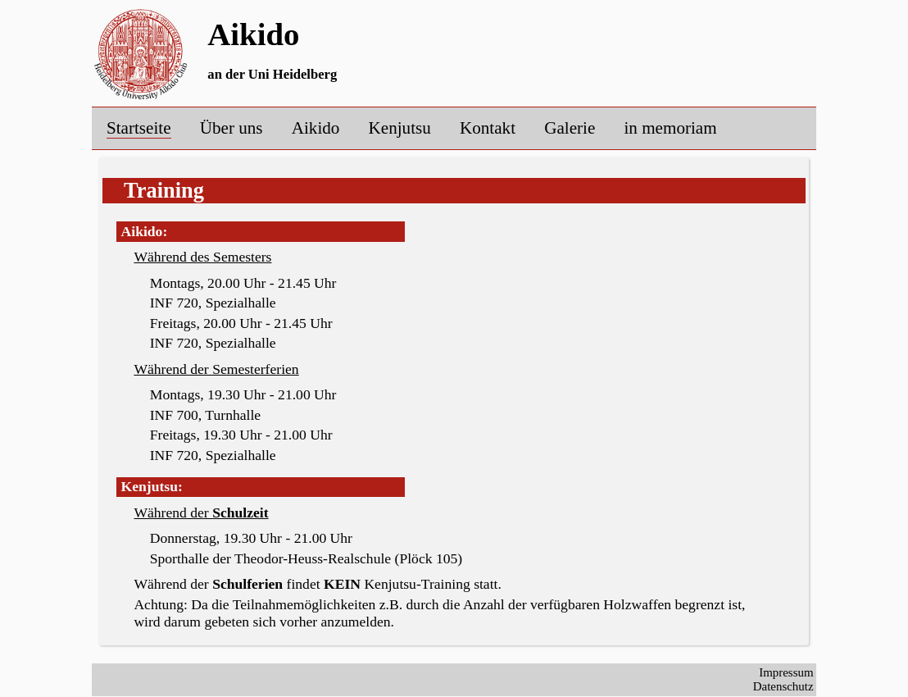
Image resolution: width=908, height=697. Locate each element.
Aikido (316, 128)
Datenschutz (783, 686)
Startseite (139, 128)
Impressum (786, 672)
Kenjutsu (400, 128)
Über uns (231, 128)
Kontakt (487, 128)
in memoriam (670, 128)
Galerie (569, 128)
